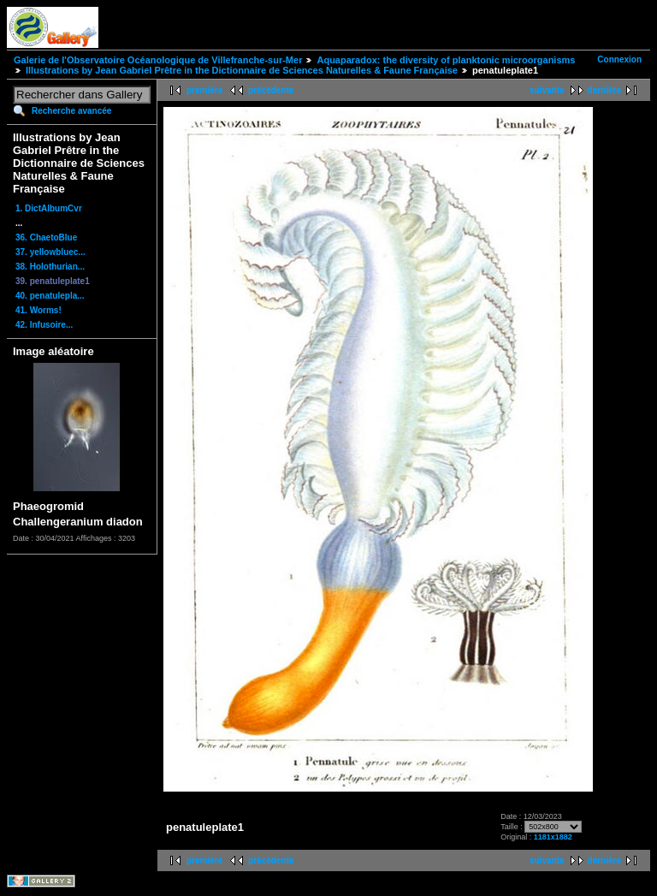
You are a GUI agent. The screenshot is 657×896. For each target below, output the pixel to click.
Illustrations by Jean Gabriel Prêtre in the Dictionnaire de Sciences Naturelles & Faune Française (242, 70)
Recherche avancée (71, 111)
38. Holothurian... (50, 266)
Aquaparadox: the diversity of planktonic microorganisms (446, 60)
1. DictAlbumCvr (48, 208)
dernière (604, 90)
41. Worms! (38, 310)
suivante (547, 90)
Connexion (619, 59)
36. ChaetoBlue (46, 237)
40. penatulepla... (50, 295)
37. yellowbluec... (50, 252)
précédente (270, 90)
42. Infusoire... (44, 324)
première (204, 90)
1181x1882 (553, 837)
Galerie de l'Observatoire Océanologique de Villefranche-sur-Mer (158, 60)
